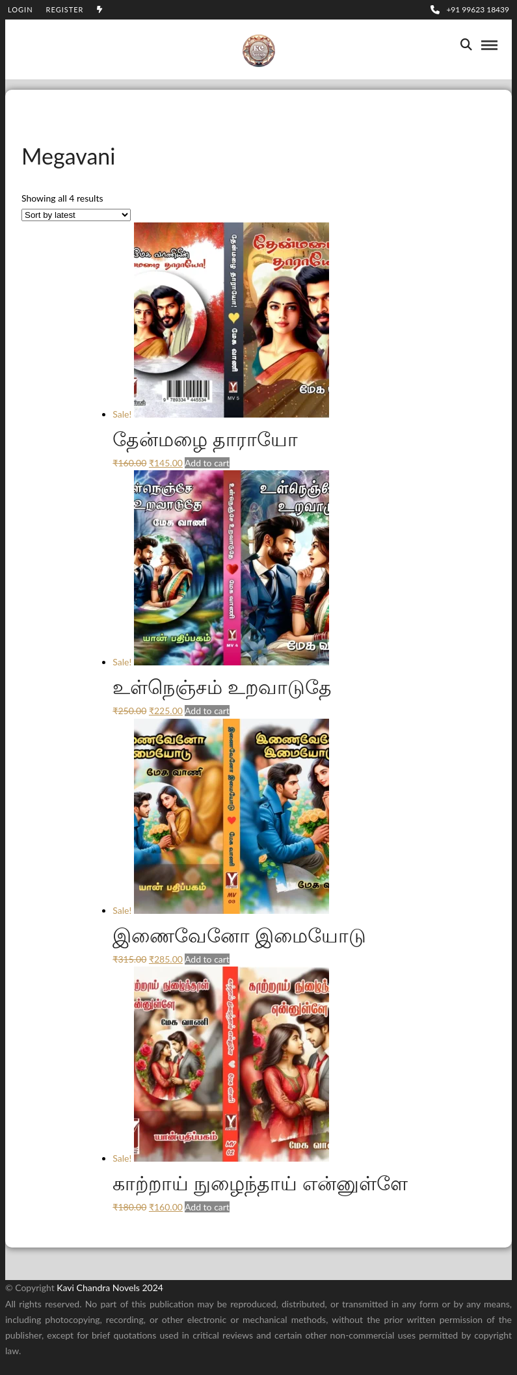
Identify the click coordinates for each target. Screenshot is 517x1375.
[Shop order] (76, 215)
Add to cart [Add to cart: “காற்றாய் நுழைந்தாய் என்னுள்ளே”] (207, 1206)
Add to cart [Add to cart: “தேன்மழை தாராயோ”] (207, 462)
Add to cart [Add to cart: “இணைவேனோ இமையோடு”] (207, 959)
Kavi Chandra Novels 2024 (110, 1287)
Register (65, 9)
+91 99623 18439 (470, 9)
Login (20, 9)
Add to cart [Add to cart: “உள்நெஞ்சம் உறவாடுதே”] (207, 710)
